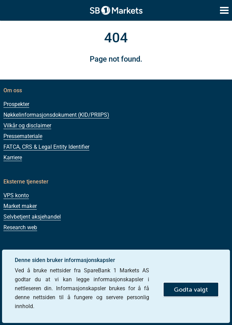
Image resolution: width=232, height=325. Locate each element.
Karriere (12, 157)
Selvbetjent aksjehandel (32, 216)
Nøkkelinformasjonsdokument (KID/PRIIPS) (56, 115)
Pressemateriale (22, 136)
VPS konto (16, 195)
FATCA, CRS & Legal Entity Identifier (46, 147)
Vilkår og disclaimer (27, 125)
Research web (20, 227)
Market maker (20, 206)
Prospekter (16, 104)
